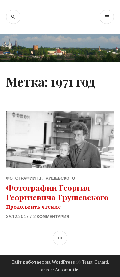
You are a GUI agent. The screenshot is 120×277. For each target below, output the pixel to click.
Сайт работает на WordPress (43, 262)
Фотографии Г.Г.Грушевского (40, 177)
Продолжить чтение (33, 206)
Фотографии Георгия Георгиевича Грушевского (57, 192)
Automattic (66, 270)
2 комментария (51, 216)
